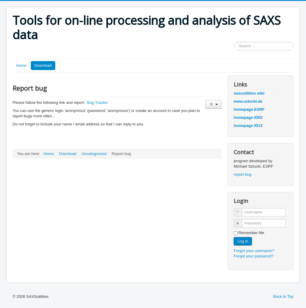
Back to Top (283, 296)
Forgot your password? (253, 256)
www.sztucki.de (248, 101)
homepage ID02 (248, 117)
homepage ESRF (249, 109)
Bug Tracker (97, 102)
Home (21, 65)
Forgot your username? (254, 250)
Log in (243, 241)
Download (43, 65)
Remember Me (251, 232)
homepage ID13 (248, 125)
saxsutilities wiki (249, 93)
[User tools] (213, 104)
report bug (242, 174)
